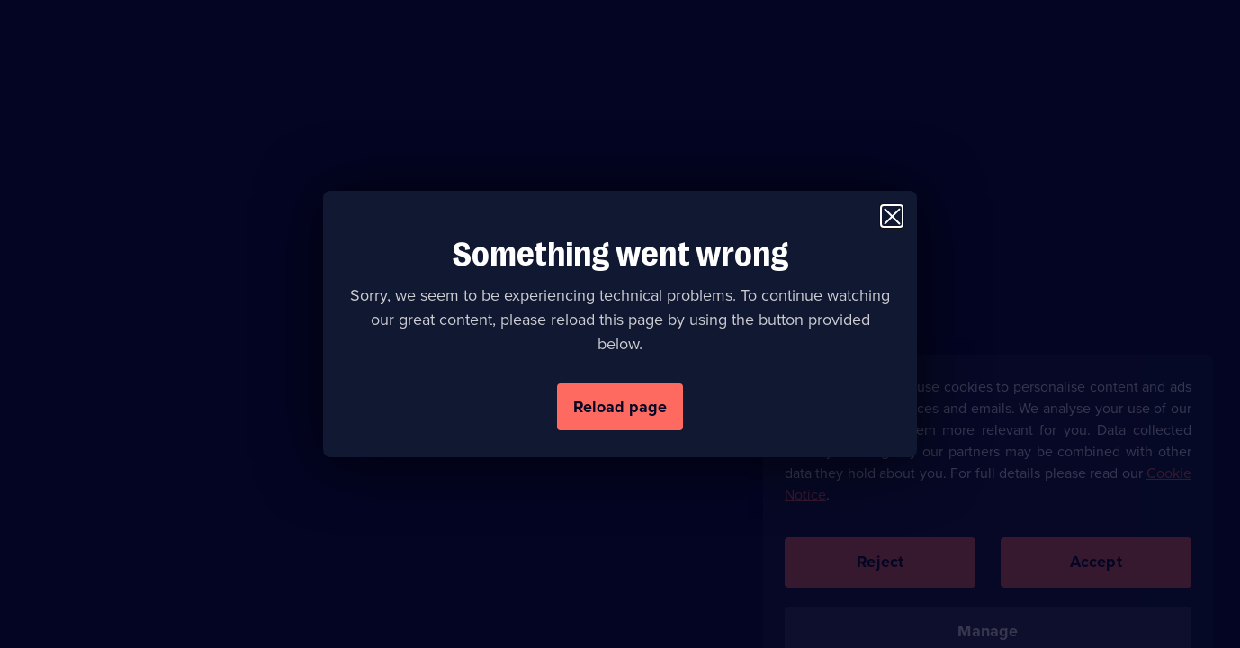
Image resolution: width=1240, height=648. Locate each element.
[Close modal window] (892, 216)
